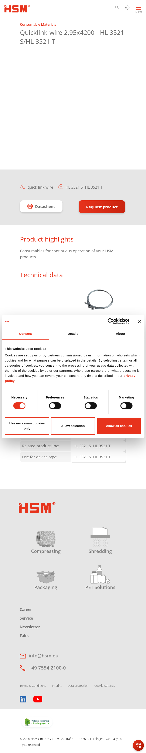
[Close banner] (139, 321)
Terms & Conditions (33, 686)
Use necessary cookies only (27, 425)
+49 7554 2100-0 (47, 667)
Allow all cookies (119, 426)
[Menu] (138, 10)
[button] (117, 7)
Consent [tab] (25, 333)
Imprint (57, 686)
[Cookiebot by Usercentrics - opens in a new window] (110, 321)
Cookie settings (104, 686)
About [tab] (120, 333)
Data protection (78, 686)
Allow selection (73, 426)
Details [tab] (73, 333)
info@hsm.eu (43, 655)
